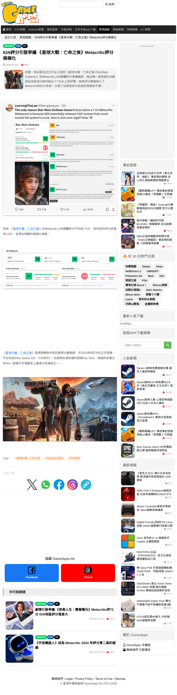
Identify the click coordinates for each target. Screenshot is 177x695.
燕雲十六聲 (152, 294)
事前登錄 (52, 29)
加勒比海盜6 (133, 289)
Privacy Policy (84, 678)
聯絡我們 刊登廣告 (137, 649)
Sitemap (120, 678)
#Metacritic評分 (54, 458)
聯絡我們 (57, 678)
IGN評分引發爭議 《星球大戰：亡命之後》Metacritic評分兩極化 (76, 37)
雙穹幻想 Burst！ (136, 285)
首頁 (7, 29)
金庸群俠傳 (151, 303)
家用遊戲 (104, 29)
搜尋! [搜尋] (110, 4)
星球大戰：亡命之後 (26, 228)
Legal (69, 678)
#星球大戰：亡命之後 (28, 458)
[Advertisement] (57, 317)
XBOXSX (8, 46)
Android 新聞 (36, 29)
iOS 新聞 (19, 29)
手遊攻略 (66, 29)
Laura (129, 299)
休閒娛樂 (132, 29)
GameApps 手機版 (137, 645)
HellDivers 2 (133, 271)
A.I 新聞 (145, 29)
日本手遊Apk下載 (85, 29)
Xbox (159, 266)
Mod (151, 275)
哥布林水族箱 (147, 299)
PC (24, 46)
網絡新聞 (118, 29)
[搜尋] (81, 4)
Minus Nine (133, 294)
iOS (161, 275)
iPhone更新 (160, 285)
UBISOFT (153, 271)
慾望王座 (131, 280)
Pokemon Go (134, 275)
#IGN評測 (74, 458)
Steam (146, 266)
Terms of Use (103, 678)
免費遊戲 (131, 266)
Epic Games (154, 289)
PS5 (18, 46)
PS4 (144, 280)
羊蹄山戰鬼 (132, 303)
